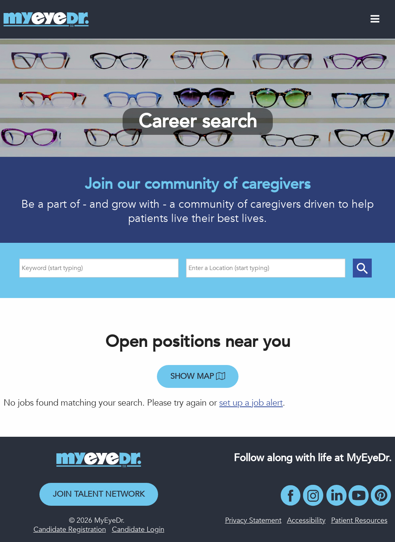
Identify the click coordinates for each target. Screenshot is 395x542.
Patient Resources (359, 520)
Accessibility (306, 520)
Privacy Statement (253, 520)
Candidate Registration (70, 530)
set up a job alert (251, 403)
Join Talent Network (99, 494)
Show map (197, 376)
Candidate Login (138, 530)
